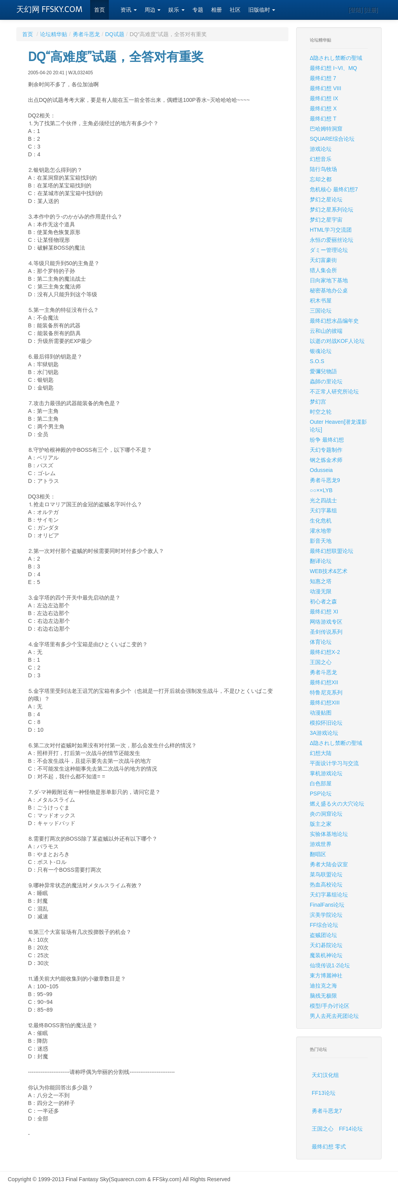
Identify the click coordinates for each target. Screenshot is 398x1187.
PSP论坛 (321, 793)
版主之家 (321, 824)
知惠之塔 (321, 581)
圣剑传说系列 (326, 632)
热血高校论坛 (326, 884)
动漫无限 (321, 591)
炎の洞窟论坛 (326, 814)
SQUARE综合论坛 (332, 139)
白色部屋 (321, 783)
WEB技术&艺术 (328, 571)
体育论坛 (321, 642)
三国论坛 (321, 311)
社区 (235, 10)
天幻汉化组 (325, 1075)
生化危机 (321, 520)
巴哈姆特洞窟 (326, 129)
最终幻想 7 (323, 78)
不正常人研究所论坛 (334, 391)
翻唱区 (318, 854)
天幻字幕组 (323, 510)
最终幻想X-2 (325, 652)
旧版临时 (262, 10)
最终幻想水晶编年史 (334, 321)
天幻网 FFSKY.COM (49, 9)
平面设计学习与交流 (334, 763)
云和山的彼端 (326, 331)
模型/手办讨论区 (329, 1006)
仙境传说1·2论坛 (330, 965)
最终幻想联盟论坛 (331, 551)
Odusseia (321, 470)
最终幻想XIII (325, 702)
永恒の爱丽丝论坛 (331, 240)
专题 (197, 10)
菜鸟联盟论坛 (326, 874)
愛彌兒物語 (323, 371)
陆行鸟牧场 (323, 169)
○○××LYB (321, 490)
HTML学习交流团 (331, 230)
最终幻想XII (324, 682)
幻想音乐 (321, 159)
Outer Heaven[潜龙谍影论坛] (338, 426)
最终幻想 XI (324, 611)
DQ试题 (114, 34)
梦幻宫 (318, 402)
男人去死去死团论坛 (334, 1016)
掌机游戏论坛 (326, 773)
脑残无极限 (323, 996)
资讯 (128, 10)
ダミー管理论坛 (329, 250)
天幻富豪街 (323, 260)
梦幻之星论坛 (326, 199)
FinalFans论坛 (327, 905)
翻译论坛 (321, 561)
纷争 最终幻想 (327, 440)
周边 (153, 10)
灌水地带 (321, 531)
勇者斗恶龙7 (327, 1111)
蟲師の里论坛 (326, 381)
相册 (216, 10)
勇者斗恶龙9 (325, 480)
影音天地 (321, 541)
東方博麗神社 (326, 975)
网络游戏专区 (326, 622)
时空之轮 (321, 412)
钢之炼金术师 (326, 460)
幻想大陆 (321, 753)
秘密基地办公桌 (329, 290)
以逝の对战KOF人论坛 (337, 341)
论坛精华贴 (53, 34)
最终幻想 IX (324, 98)
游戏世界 (321, 844)
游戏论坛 (321, 149)
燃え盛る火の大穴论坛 (337, 804)
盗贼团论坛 (323, 935)
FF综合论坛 (324, 925)
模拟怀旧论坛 (326, 723)
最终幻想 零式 (329, 1146)
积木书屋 (321, 300)
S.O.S (317, 361)
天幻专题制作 (326, 450)
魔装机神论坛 (326, 955)
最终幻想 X (323, 108)
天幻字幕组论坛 (329, 895)
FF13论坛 (323, 1093)
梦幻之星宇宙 (326, 220)
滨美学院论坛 (326, 915)
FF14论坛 (351, 1129)
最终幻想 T (323, 118)
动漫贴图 (321, 713)
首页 (99, 10)
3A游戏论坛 (324, 733)
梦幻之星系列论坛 (331, 209)
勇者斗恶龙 (86, 34)
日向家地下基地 (329, 280)
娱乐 (176, 10)
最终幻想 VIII (325, 88)
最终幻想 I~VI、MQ (333, 68)
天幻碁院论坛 (326, 945)
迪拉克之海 (323, 985)
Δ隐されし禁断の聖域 (336, 58)
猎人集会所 (323, 270)
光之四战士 (323, 500)
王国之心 (321, 662)
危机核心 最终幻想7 (334, 189)
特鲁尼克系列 (326, 692)
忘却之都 (321, 179)
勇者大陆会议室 (329, 864)
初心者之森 (323, 601)
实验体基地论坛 (329, 834)
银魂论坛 (321, 351)
